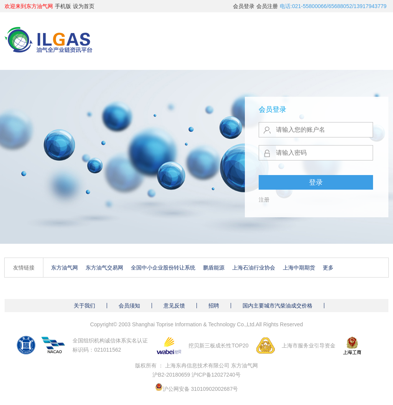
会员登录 (243, 6)
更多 (328, 267)
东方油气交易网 (104, 267)
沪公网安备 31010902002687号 (200, 389)
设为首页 (83, 6)
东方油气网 (64, 267)
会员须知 (129, 306)
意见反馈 (174, 306)
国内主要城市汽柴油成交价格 (277, 306)
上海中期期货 (299, 267)
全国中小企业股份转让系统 (163, 267)
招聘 (213, 306)
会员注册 (267, 6)
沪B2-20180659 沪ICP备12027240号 (196, 375)
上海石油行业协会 (253, 267)
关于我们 (84, 306)
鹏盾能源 (214, 267)
